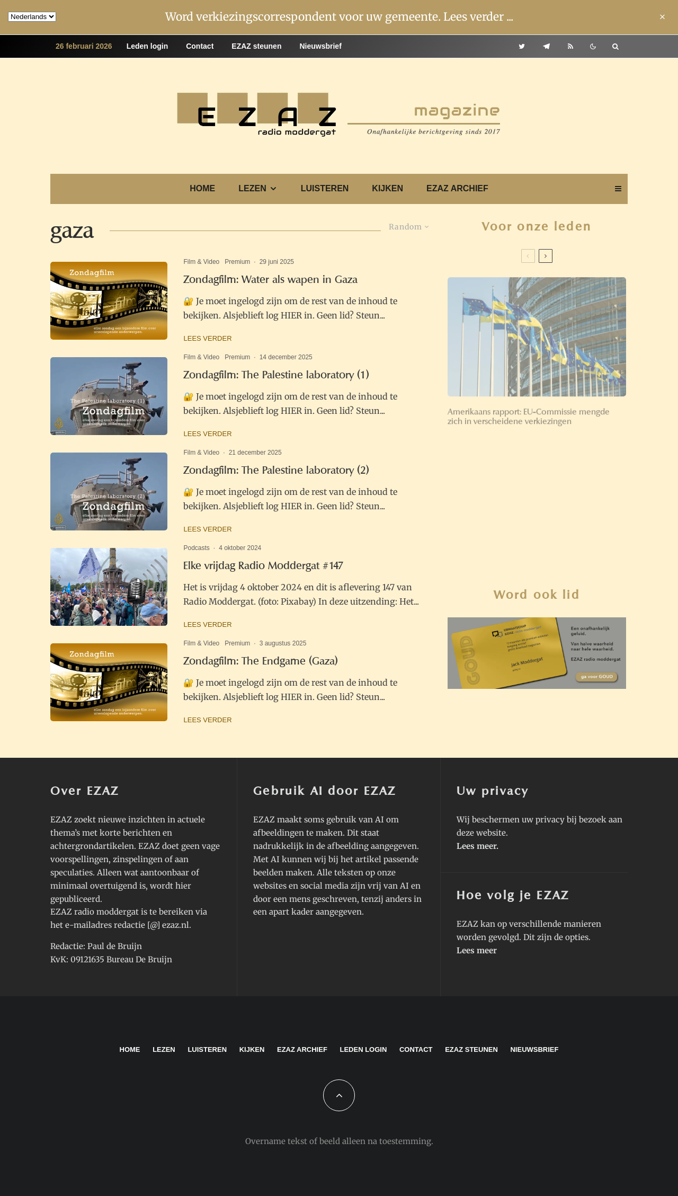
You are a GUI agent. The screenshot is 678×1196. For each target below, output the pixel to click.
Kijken (387, 188)
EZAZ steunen (256, 46)
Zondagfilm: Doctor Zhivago (544, 538)
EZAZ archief (457, 188)
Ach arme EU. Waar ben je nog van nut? (556, 496)
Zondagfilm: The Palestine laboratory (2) (276, 470)
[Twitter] (522, 46)
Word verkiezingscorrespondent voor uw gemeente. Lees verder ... (339, 17)
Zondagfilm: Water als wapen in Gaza (270, 279)
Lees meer (476, 846)
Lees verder (207, 338)
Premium (237, 261)
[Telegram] (546, 46)
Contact (199, 46)
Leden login (147, 46)
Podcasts (196, 548)
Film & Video (201, 261)
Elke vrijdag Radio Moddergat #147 (263, 566)
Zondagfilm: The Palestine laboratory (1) (276, 375)
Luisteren (325, 188)
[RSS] (570, 46)
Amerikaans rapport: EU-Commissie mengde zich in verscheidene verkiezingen (529, 412)
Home (202, 188)
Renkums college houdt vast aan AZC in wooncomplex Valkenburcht (558, 576)
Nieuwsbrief (320, 46)
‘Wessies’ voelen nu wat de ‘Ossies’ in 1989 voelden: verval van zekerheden (557, 452)
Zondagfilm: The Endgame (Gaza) (260, 661)
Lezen (252, 188)
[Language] (32, 17)
